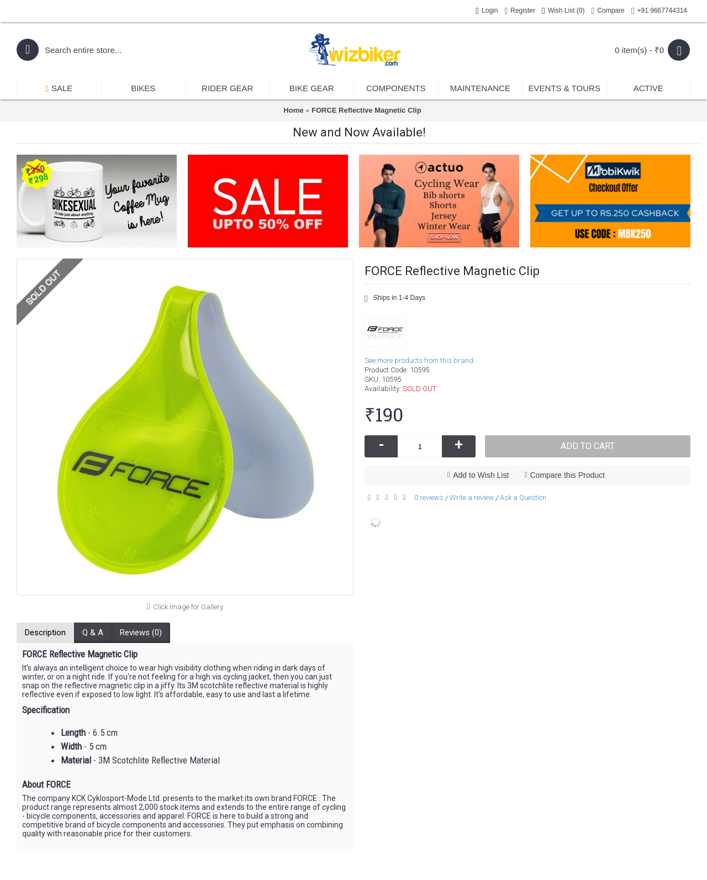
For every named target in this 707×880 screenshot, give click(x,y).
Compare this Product (567, 475)
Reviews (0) (141, 632)
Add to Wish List (481, 475)
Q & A (92, 632)
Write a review (472, 497)
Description (45, 632)
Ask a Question (523, 497)
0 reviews (429, 497)
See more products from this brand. (420, 360)
